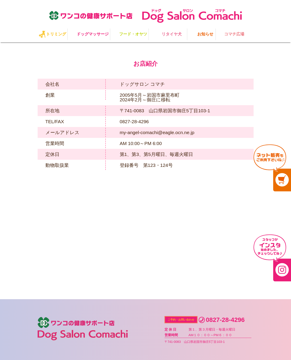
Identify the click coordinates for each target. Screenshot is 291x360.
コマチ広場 (234, 34)
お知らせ (205, 34)
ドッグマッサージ (93, 34)
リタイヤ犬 (172, 34)
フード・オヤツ (133, 34)
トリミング (56, 34)
